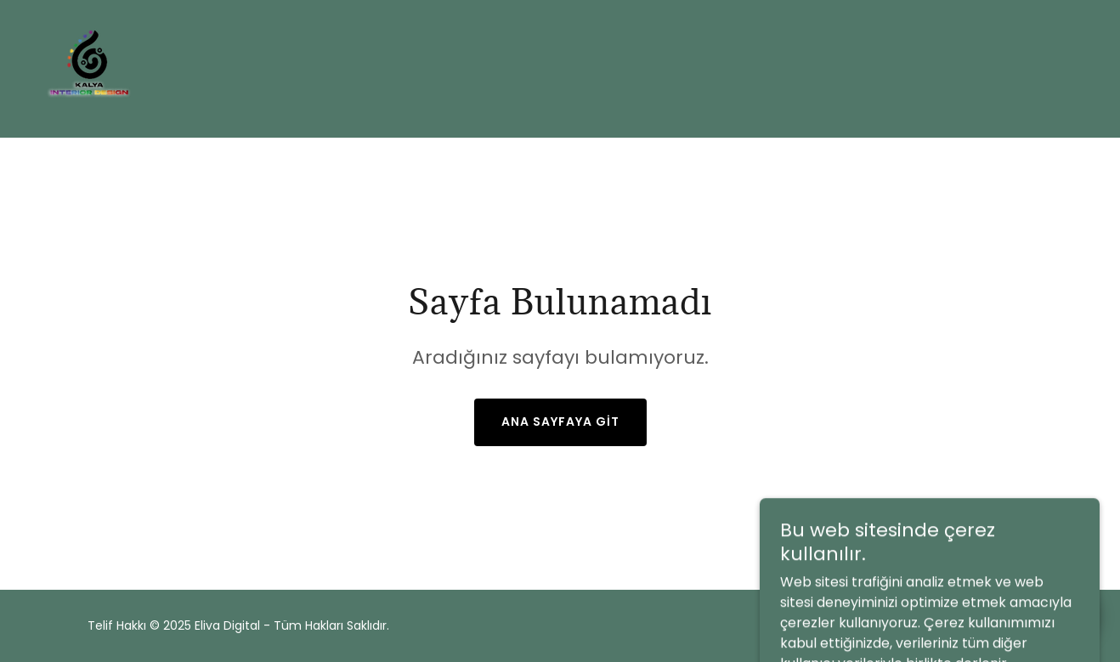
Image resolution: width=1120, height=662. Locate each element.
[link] (89, 67)
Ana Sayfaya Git (560, 421)
